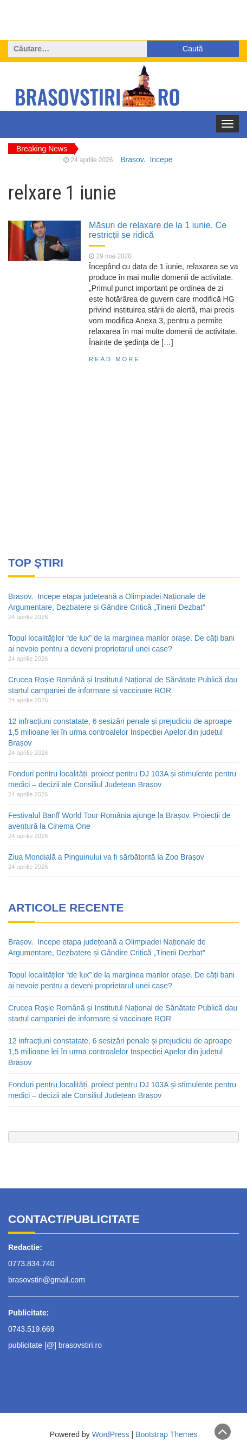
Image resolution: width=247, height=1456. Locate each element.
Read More (114, 359)
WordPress (110, 1434)
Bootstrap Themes (166, 1434)
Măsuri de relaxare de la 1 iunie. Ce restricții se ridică (157, 230)
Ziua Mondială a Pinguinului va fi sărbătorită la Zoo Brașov (106, 857)
